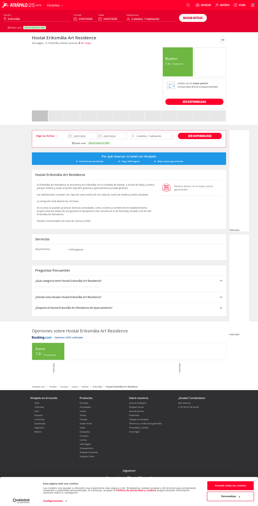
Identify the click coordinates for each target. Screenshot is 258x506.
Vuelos (83, 411)
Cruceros (84, 435)
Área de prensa (136, 411)
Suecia (75, 386)
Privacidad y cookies (139, 427)
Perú (36, 411)
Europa (64, 386)
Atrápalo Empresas (89, 452)
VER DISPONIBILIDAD (194, 102)
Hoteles (53, 386)
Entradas (84, 402)
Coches (83, 439)
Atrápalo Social (136, 407)
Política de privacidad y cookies (136, 489)
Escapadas (85, 431)
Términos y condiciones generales (145, 423)
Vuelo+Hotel (86, 423)
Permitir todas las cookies (230, 484)
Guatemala (39, 423)
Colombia (39, 407)
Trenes (83, 415)
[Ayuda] (239, 5)
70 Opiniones (178, 63)
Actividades (85, 407)
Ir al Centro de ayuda (188, 407)
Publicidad (134, 415)
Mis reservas (184, 403)
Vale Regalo (85, 444)
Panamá (38, 415)
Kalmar (85, 386)
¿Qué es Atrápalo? (138, 402)
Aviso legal (134, 431)
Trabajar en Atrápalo (139, 419)
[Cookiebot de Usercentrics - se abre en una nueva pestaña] (21, 499)
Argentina (39, 427)
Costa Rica (39, 419)
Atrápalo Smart (87, 456)
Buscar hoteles (193, 18)
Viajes (82, 427)
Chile (36, 402)
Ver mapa (85, 43)
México (37, 431)
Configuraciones (53, 499)
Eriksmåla (97, 386)
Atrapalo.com (38, 386)
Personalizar (230, 495)
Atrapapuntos (86, 448)
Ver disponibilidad (200, 136)
